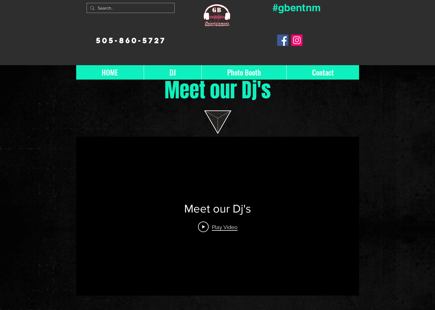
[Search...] (130, 8)
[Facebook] (282, 40)
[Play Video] (217, 227)
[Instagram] (297, 40)
